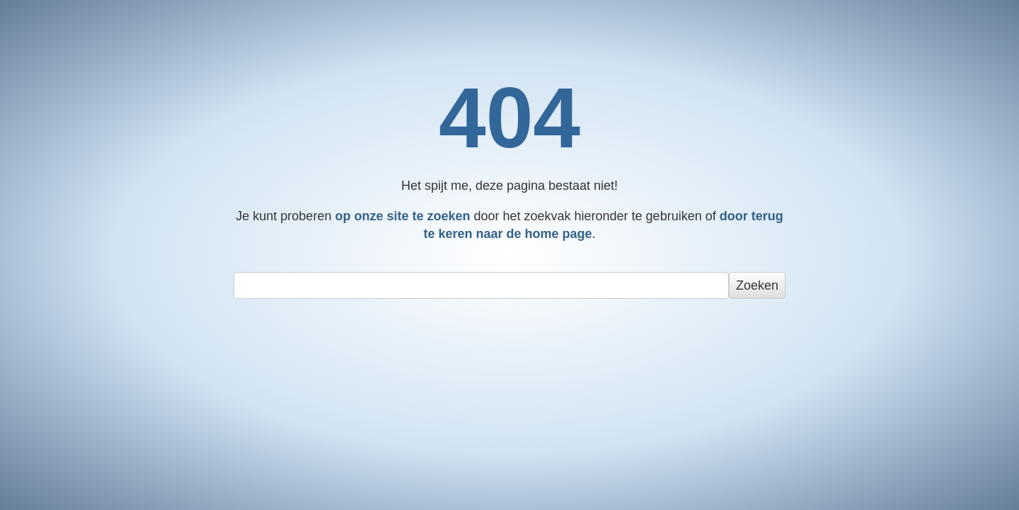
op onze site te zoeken (402, 216)
